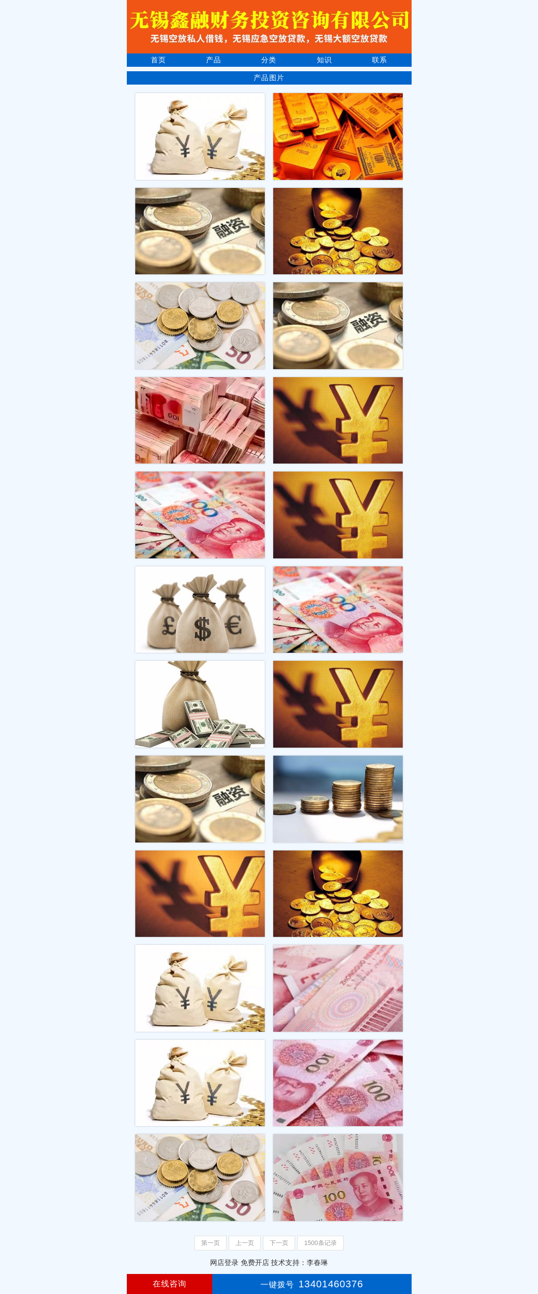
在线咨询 (169, 1283)
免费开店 (255, 1262)
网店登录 (224, 1262)
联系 (379, 60)
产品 (213, 60)
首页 (158, 60)
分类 (268, 60)
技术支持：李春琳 (299, 1262)
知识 (324, 60)
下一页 (279, 1242)
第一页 (210, 1242)
